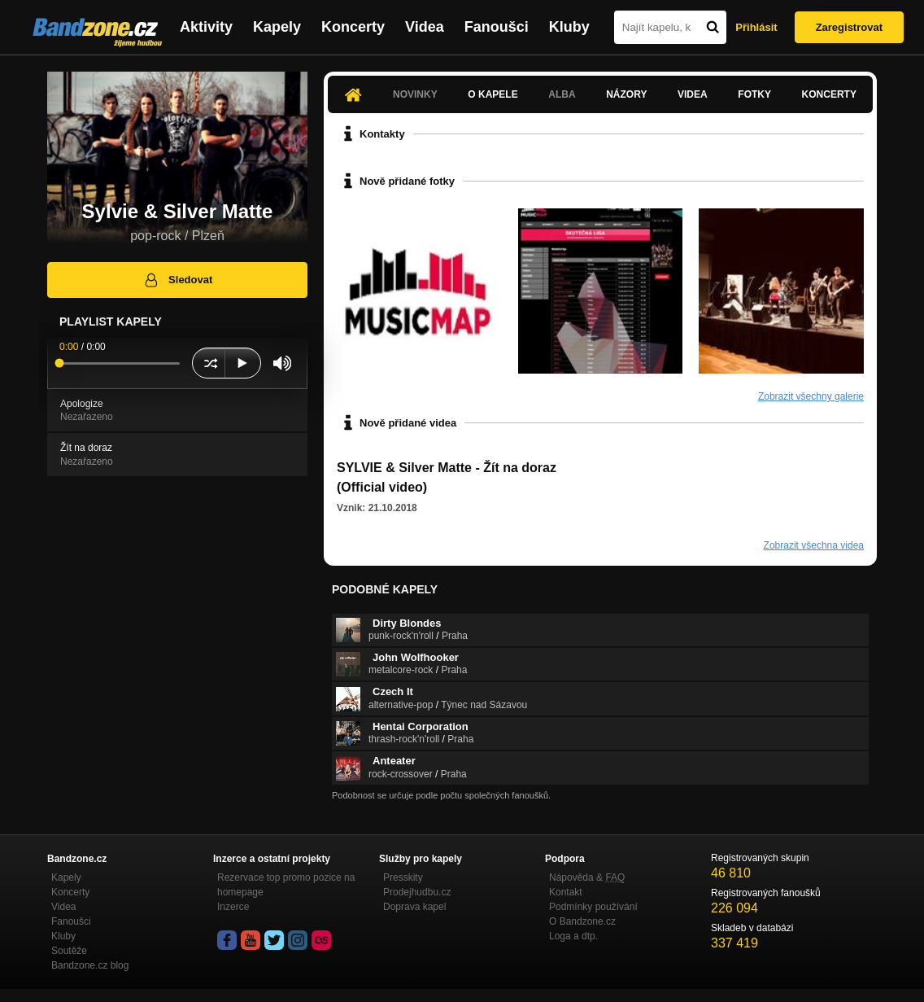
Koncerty (353, 27)
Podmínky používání (593, 906)
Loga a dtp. (573, 936)
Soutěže (69, 950)
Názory (626, 94)
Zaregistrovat (849, 27)
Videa (424, 27)
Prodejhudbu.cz (417, 892)
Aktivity (206, 27)
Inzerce (233, 906)
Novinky (415, 94)
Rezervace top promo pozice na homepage (286, 885)
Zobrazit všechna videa (814, 545)
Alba (561, 94)
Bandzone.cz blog (90, 965)
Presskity (403, 877)
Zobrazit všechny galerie (811, 396)
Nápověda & (587, 877)
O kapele (492, 94)
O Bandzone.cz (582, 921)
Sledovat (177, 280)
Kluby (569, 27)
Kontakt (565, 892)
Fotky (754, 94)
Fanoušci (496, 27)
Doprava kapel (414, 906)
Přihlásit (756, 27)
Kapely (277, 27)
